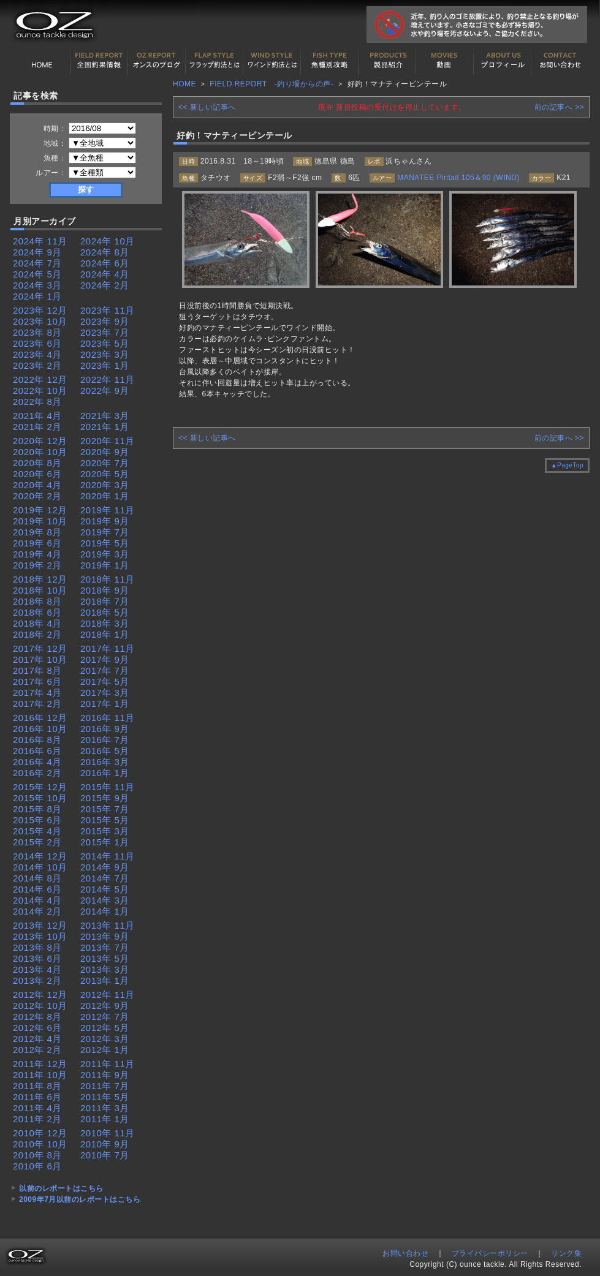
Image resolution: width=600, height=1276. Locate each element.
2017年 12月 (40, 648)
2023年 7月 (104, 332)
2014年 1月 (104, 911)
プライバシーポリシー (490, 1253)
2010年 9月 (104, 1144)
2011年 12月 (40, 1064)
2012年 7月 (104, 1016)
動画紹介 (445, 61)
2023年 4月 (37, 354)
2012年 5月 (104, 1027)
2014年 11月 (107, 856)
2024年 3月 (37, 285)
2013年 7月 (104, 947)
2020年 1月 (104, 496)
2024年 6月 (104, 263)
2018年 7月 (104, 601)
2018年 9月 (104, 590)
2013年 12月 (40, 925)
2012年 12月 (40, 994)
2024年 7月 (37, 263)
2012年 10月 (40, 1005)
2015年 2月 (37, 842)
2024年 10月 (107, 241)
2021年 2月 (37, 426)
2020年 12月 (40, 441)
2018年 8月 (37, 601)
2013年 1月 (104, 980)
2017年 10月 (40, 659)
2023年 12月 (40, 310)
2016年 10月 (40, 728)
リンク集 (566, 1253)
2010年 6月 (37, 1166)
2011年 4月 (37, 1108)
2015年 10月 (40, 798)
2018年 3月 (104, 623)
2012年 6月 (37, 1027)
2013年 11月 (107, 925)
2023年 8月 (37, 332)
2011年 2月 (37, 1119)
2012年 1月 (104, 1049)
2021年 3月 (104, 415)
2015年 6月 (37, 820)
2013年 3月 (104, 969)
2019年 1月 (104, 565)
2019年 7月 (104, 532)
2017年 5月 (104, 681)
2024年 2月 (104, 285)
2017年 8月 (37, 670)
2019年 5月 (104, 543)
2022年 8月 (37, 401)
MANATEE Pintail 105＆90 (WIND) (458, 177)
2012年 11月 (107, 994)
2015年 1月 (104, 842)
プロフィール (502, 61)
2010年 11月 (107, 1133)
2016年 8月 (37, 739)
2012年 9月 (104, 1005)
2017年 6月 (37, 681)
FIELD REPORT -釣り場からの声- (271, 84)
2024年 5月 (37, 274)
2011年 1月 (104, 1119)
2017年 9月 (104, 659)
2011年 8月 (37, 1086)
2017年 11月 (107, 648)
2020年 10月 (40, 452)
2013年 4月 (37, 969)
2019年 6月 (37, 543)
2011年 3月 (104, 1108)
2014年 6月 (37, 889)
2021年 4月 (37, 415)
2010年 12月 (40, 1133)
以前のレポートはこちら (61, 1188)
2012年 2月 (37, 1049)
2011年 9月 (104, 1075)
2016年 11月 (107, 717)
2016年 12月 (40, 717)
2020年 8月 (37, 463)
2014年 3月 (104, 900)
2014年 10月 (40, 867)
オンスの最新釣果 (157, 61)
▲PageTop (567, 465)
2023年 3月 (104, 354)
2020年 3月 (104, 485)
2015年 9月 (104, 798)
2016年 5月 (104, 751)
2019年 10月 (40, 521)
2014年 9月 (104, 867)
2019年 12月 (40, 510)
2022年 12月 (40, 379)
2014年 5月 (104, 889)
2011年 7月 (104, 1086)
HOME (41, 61)
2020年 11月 (107, 441)
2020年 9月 (104, 452)
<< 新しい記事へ (207, 107)
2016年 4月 (37, 762)
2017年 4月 (37, 692)
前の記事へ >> (559, 107)
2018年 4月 (37, 623)
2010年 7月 (104, 1155)
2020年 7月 (104, 463)
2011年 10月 (40, 1075)
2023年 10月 (40, 321)
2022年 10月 (40, 390)
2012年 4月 (37, 1038)
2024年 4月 (104, 274)
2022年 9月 (104, 390)
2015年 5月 (104, 820)
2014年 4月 (37, 900)
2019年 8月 (37, 532)
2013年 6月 (37, 958)
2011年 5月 (104, 1097)
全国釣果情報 (99, 61)
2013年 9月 (104, 936)
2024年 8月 (104, 252)
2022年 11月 (107, 379)
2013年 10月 (40, 936)
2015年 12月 (40, 787)
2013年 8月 (37, 947)
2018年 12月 (40, 579)
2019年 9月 (104, 521)
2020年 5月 (104, 474)
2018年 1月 (104, 634)
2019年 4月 (37, 554)
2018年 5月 (104, 612)
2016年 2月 (37, 773)
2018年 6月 (37, 612)
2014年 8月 (37, 878)
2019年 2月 (37, 565)
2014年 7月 (104, 878)
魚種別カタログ (330, 61)
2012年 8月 (37, 1016)
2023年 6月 (37, 343)
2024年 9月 (37, 252)
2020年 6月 (37, 474)
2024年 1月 (37, 296)
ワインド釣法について (272, 61)
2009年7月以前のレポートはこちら (79, 1199)
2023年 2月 (37, 365)
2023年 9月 (104, 321)
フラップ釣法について (214, 61)
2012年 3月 (104, 1038)
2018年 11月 (107, 579)
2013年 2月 (37, 980)
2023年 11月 (107, 310)
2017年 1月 (104, 703)
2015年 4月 (37, 831)
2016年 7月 (104, 739)
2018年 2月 (37, 634)
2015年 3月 (104, 831)
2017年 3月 (104, 692)
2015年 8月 (37, 809)
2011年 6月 (37, 1097)
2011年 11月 (107, 1064)
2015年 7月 (104, 809)
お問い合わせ (560, 61)
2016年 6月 (37, 751)
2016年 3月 (104, 762)
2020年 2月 (37, 496)
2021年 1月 (104, 426)
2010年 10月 (40, 1144)
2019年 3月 (104, 554)
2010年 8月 (37, 1155)
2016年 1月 (104, 773)
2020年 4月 (37, 485)
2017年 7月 (104, 670)
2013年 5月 (104, 958)
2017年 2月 (37, 703)
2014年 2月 (37, 911)
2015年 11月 (107, 787)
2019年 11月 (107, 510)
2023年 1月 (104, 365)
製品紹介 (387, 61)
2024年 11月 (40, 241)
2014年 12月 (40, 856)
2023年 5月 (104, 343)
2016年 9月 (104, 728)
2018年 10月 (40, 590)
